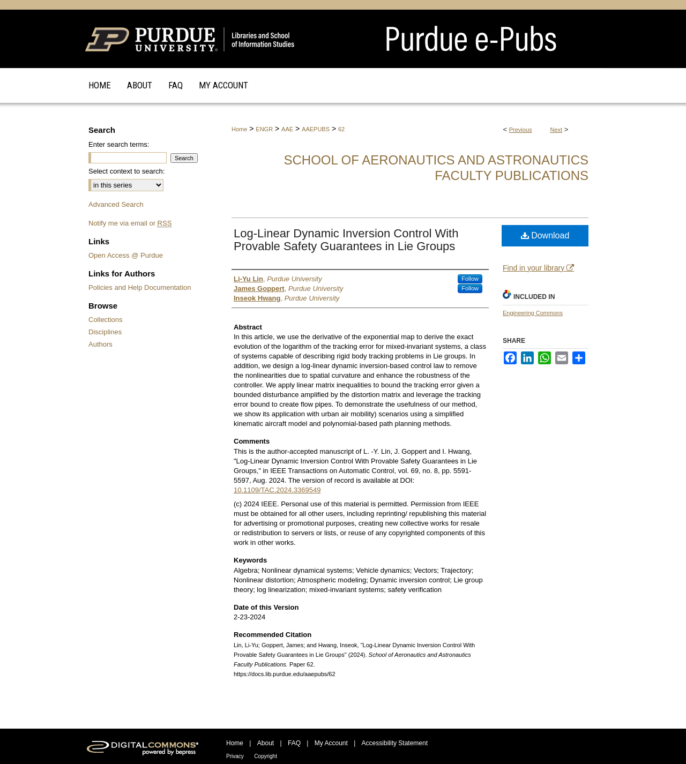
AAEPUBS (316, 129)
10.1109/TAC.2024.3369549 (277, 490)
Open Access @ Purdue (125, 255)
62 (341, 129)
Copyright (265, 756)
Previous (520, 129)
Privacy (235, 756)
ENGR (264, 129)
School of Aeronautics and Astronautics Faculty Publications (436, 168)
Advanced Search (116, 204)
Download (545, 235)
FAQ (294, 743)
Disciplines (105, 332)
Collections (105, 320)
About (265, 743)
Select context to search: (126, 171)
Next (556, 129)
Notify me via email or (130, 223)
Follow (470, 278)
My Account (331, 743)
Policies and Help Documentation (139, 287)
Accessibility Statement (395, 743)
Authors (100, 344)
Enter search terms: (118, 144)
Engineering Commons (533, 313)
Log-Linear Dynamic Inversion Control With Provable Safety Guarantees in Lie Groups (346, 240)
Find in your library (538, 268)
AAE (287, 129)
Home (239, 129)
